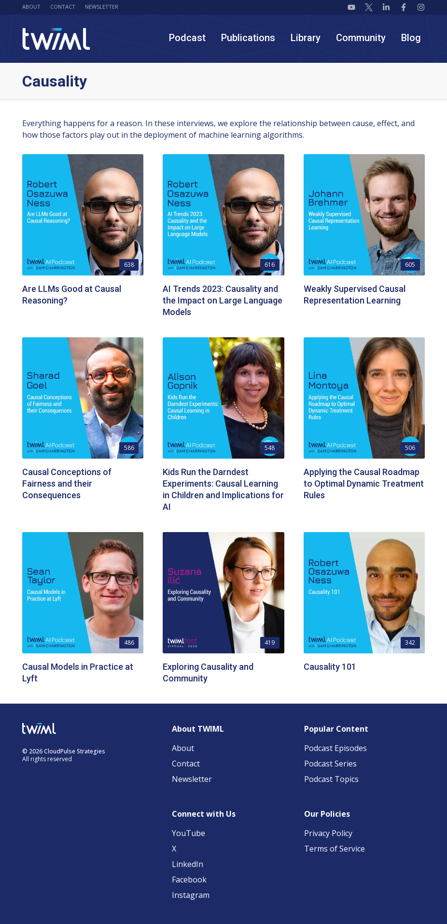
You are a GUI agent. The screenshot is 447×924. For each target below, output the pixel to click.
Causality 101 (330, 667)
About (31, 6)
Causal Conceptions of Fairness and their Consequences (67, 483)
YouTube (188, 833)
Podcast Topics (331, 779)
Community (361, 37)
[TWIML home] (56, 39)
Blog (411, 37)
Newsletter (101, 6)
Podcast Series (330, 763)
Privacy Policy (328, 833)
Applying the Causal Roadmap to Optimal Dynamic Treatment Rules (364, 483)
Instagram (191, 895)
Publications (248, 37)
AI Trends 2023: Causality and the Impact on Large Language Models (222, 300)
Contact (62, 6)
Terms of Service (334, 848)
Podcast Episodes (335, 748)
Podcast (187, 37)
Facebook (189, 879)
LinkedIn (187, 864)
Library (306, 37)
